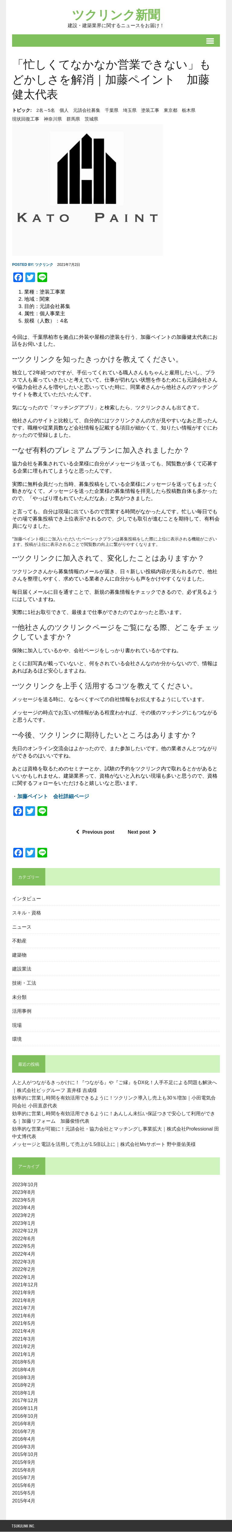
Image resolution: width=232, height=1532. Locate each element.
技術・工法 (23, 982)
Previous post (95, 832)
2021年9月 (23, 1292)
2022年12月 (24, 1231)
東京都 (170, 110)
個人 (63, 110)
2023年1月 (23, 1223)
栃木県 (188, 110)
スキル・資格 (25, 912)
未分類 (18, 997)
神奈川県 (52, 119)
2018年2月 (23, 1385)
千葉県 (111, 110)
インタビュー (25, 898)
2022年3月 (23, 1262)
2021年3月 (23, 1339)
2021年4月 (23, 1331)
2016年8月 (23, 1424)
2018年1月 (23, 1393)
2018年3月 (23, 1377)
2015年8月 (23, 1470)
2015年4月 (23, 1501)
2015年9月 (23, 1462)
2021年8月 (23, 1300)
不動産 (18, 941)
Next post (142, 832)
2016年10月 (24, 1416)
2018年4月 (23, 1370)
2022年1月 (23, 1277)
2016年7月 (23, 1431)
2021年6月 (23, 1316)
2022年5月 (23, 1246)
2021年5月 (23, 1323)
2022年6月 (23, 1238)
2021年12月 (24, 1285)
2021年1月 (23, 1354)
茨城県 (91, 119)
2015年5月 (23, 1493)
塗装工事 (149, 110)
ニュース (21, 926)
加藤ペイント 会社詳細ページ (53, 797)
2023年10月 (24, 1185)
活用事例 (21, 1011)
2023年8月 (23, 1192)
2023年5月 (23, 1200)
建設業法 (21, 969)
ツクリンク (43, 265)
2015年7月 (23, 1478)
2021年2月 (23, 1346)
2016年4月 (23, 1439)
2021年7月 (23, 1308)
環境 (16, 1039)
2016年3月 (23, 1447)
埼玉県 (129, 110)
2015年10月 (24, 1455)
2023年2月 (23, 1215)
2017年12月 (24, 1401)
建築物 (18, 954)
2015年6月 (23, 1485)
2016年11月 (24, 1408)
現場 (16, 1025)
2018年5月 (23, 1362)
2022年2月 (23, 1269)
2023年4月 (23, 1208)
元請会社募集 (86, 110)
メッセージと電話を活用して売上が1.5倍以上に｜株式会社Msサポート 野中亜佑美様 (103, 1144)
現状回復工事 (25, 119)
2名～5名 (45, 110)
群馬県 (72, 119)
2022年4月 (23, 1254)
